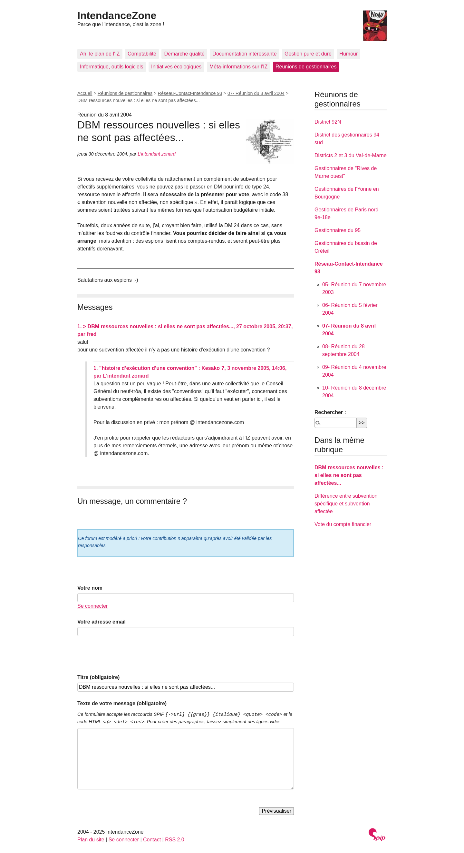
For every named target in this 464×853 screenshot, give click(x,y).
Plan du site (90, 839)
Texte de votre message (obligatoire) (122, 703)
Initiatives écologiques (176, 66)
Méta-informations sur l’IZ (238, 66)
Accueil (84, 93)
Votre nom (89, 588)
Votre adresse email (101, 622)
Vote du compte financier (342, 524)
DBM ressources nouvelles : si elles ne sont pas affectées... (348, 475)
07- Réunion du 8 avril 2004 (256, 93)
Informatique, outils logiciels (111, 66)
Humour (348, 53)
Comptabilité (142, 53)
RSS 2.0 (174, 839)
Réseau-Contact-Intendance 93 (190, 93)
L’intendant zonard (157, 154)
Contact (152, 839)
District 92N (327, 122)
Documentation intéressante (244, 53)
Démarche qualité (184, 53)
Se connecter (92, 606)
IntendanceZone (116, 15)
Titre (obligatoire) (98, 677)
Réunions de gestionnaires (306, 66)
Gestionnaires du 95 (337, 230)
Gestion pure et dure (308, 53)
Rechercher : (330, 412)
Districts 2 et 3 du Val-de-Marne (350, 155)
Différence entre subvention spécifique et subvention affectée (345, 503)
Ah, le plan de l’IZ (100, 53)
